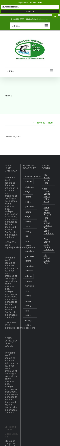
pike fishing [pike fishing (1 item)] (28, 293)
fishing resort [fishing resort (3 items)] (28, 224)
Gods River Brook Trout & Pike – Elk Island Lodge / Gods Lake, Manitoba (49, 220)
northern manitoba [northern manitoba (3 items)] (29, 283)
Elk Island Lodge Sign (47, 259)
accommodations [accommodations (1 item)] (33, 176)
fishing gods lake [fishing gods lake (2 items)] (29, 204)
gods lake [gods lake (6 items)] (29, 251)
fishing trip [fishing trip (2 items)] (28, 233)
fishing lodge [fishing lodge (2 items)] (28, 214)
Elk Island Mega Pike (47, 179)
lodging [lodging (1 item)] (28, 276)
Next (50, 122)
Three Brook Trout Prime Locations (49, 244)
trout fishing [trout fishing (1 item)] (28, 313)
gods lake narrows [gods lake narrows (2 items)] (29, 268)
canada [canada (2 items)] (28, 182)
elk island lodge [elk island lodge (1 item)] (29, 189)
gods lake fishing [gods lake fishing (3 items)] (29, 258)
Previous (40, 122)
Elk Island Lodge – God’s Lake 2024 (48, 195)
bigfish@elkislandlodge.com (37, 19)
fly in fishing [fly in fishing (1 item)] (28, 243)
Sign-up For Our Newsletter (30, 2)
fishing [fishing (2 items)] (28, 197)
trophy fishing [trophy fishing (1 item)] (28, 303)
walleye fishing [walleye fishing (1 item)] (28, 322)
